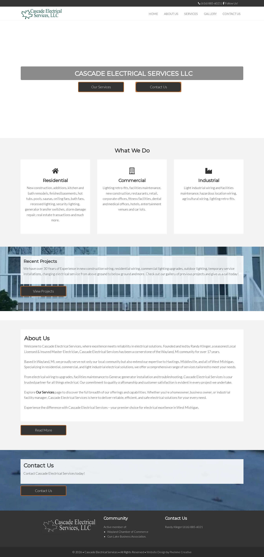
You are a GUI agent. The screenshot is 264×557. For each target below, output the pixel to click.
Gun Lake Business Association (126, 536)
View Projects (43, 291)
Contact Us (158, 87)
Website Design (156, 552)
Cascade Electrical (41, 13)
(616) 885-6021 (209, 3)
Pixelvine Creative (181, 552)
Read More (43, 430)
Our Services (101, 87)
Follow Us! (230, 3)
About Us (37, 338)
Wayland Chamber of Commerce (127, 531)
